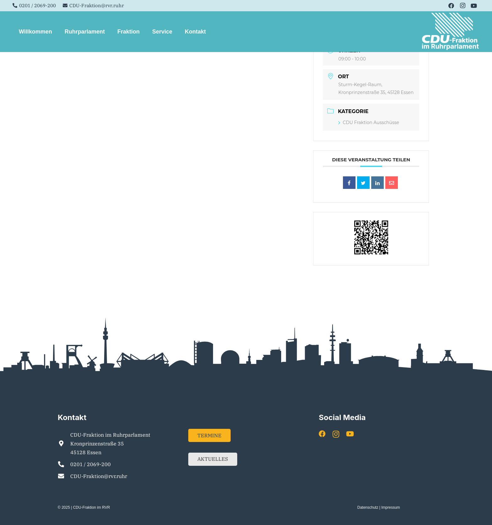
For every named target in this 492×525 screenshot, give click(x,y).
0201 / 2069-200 (90, 464)
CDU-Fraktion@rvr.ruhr (98, 476)
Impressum (390, 507)
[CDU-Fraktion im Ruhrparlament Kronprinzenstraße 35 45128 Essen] (64, 443)
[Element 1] (450, 31)
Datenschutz (367, 507)
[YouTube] (473, 5)
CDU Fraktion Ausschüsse (368, 122)
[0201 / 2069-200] (64, 464)
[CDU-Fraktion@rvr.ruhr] (64, 476)
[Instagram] (462, 5)
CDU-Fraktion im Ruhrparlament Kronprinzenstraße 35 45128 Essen (110, 443)
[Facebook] (451, 5)
